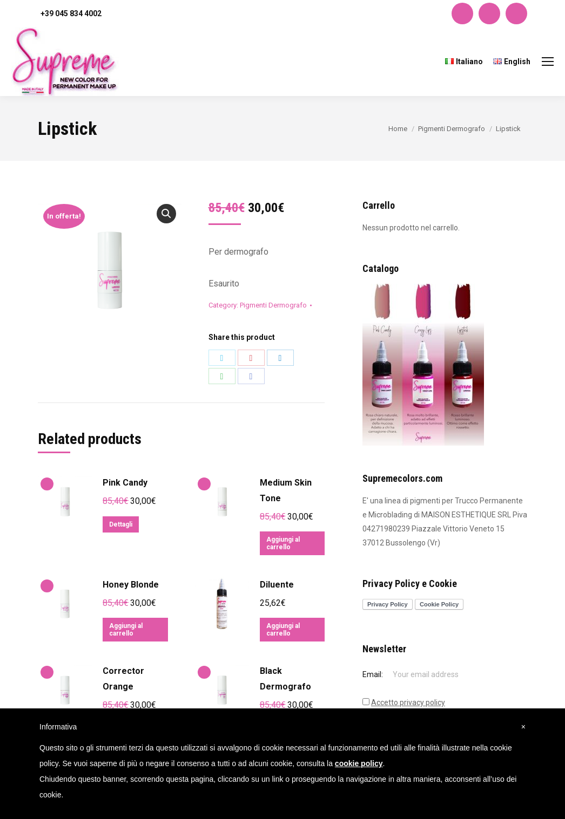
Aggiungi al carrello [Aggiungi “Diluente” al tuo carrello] (283, 629)
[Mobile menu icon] (547, 61)
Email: (373, 674)
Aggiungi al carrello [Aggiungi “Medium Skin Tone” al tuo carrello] (283, 543)
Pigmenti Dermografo (273, 305)
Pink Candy (125, 482)
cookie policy (359, 763)
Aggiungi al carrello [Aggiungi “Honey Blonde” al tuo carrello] (126, 629)
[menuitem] (464, 61)
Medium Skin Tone (286, 490)
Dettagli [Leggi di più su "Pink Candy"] (120, 524)
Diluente (277, 584)
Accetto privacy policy (408, 702)
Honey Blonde (131, 584)
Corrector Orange (123, 679)
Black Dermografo (285, 679)
